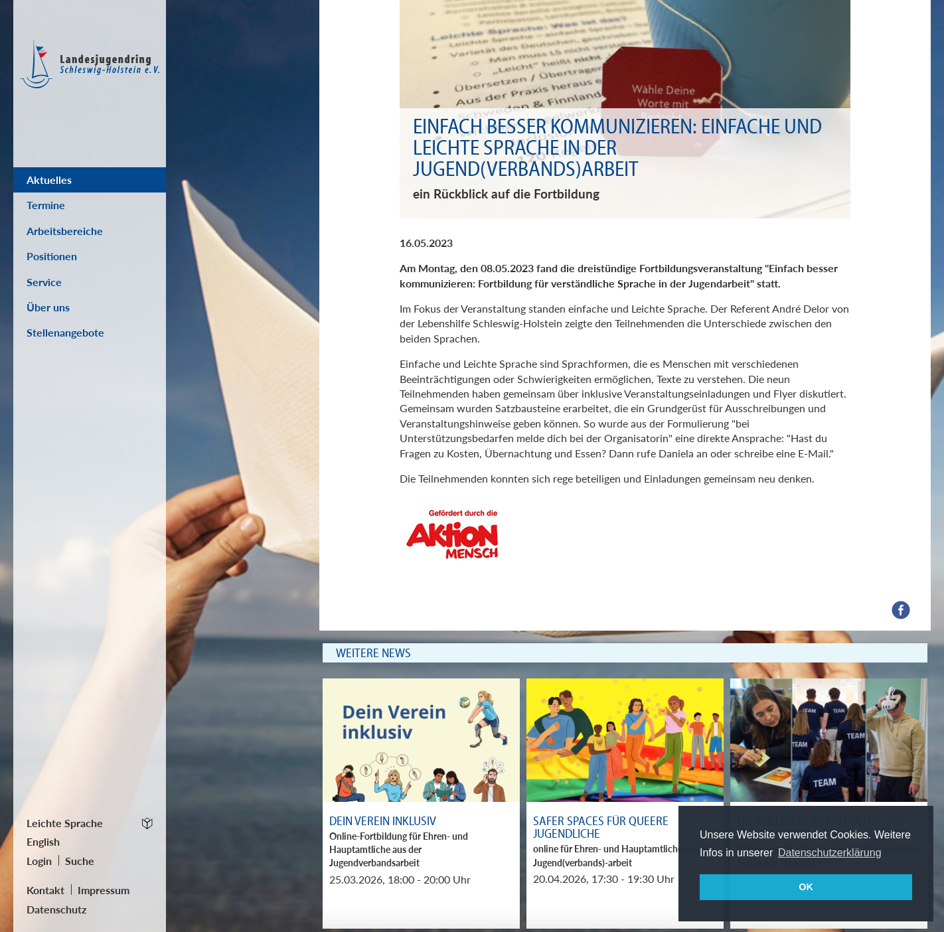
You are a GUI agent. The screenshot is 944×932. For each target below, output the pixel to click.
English (43, 841)
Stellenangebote (65, 332)
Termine (46, 204)
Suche (79, 860)
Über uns (48, 307)
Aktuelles (49, 179)
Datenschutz (56, 909)
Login (39, 860)
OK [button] (806, 887)
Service (44, 281)
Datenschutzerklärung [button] (830, 852)
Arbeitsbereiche (65, 230)
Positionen (52, 256)
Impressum (103, 890)
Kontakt (45, 890)
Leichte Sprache (65, 822)
